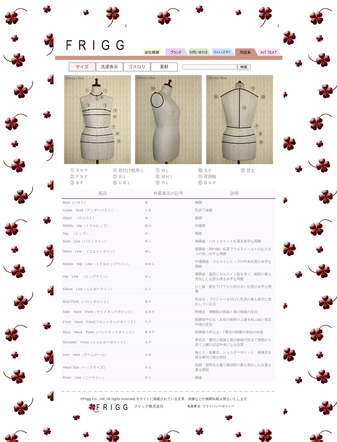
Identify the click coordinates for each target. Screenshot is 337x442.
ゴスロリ (136, 66)
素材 (164, 66)
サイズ (82, 66)
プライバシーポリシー (218, 406)
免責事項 (193, 406)
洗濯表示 (109, 66)
